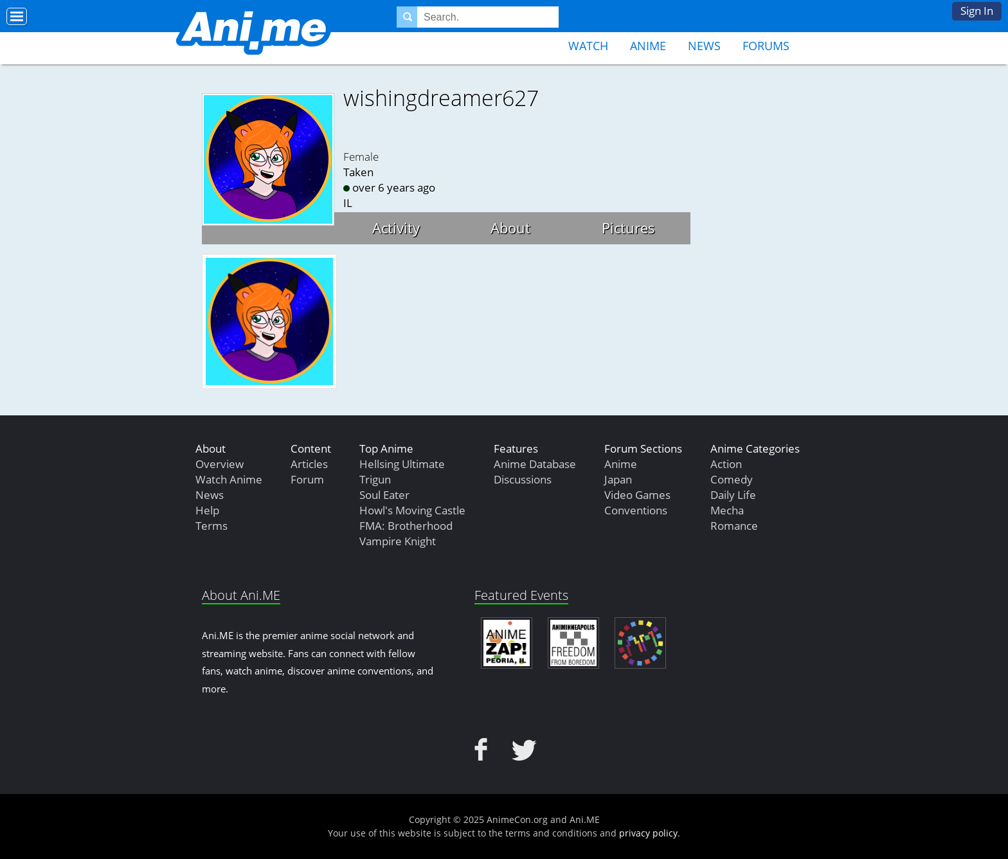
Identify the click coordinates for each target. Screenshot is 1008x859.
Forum (307, 479)
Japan (618, 479)
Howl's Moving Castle (412, 510)
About (510, 227)
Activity (396, 227)
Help (207, 510)
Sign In (976, 10)
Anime (648, 45)
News (704, 45)
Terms (211, 525)
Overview (219, 464)
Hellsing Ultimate (402, 464)
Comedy (731, 479)
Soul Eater (384, 494)
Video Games (637, 494)
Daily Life (733, 494)
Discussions (523, 479)
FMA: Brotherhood (406, 525)
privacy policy (648, 833)
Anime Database (535, 464)
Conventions (635, 510)
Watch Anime (228, 479)
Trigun (375, 479)
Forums (765, 45)
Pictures (628, 227)
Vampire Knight (397, 541)
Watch (588, 45)
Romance (734, 525)
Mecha (727, 510)
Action (726, 464)
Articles (309, 464)
